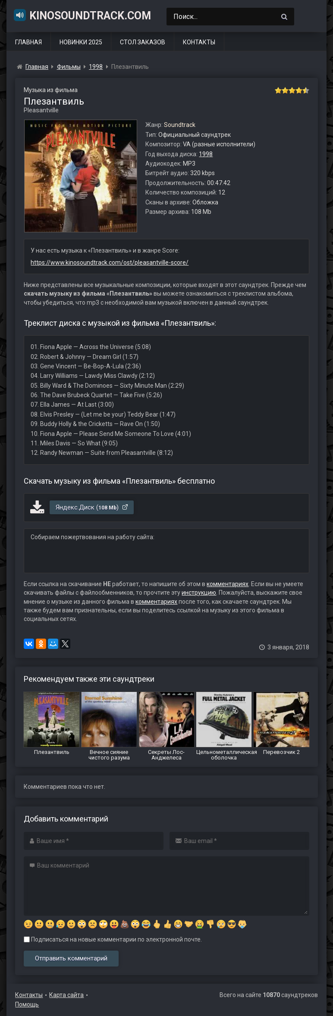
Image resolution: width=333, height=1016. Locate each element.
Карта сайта (66, 994)
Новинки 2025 (81, 42)
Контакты (199, 42)
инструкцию (199, 592)
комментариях (227, 584)
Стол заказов (142, 42)
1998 (206, 154)
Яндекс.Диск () (92, 507)
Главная (28, 42)
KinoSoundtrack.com (82, 15)
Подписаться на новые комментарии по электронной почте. (113, 939)
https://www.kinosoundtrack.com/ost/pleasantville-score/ (109, 262)
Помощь (27, 1004)
